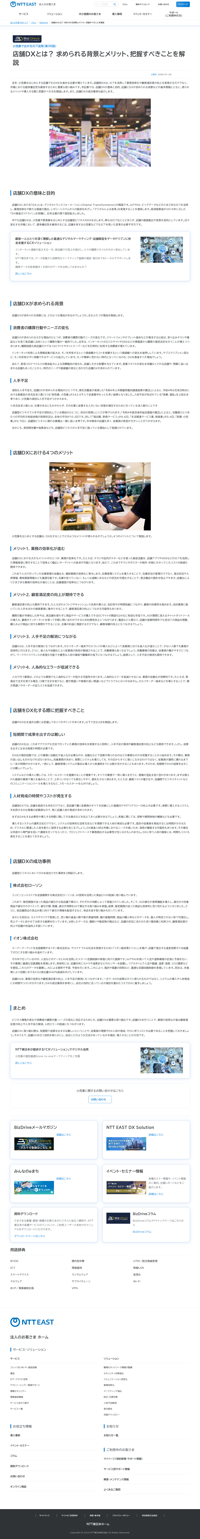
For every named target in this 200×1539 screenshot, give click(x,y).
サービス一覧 (16, 1409)
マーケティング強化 (113, 1391)
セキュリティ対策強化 (114, 1373)
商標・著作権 (95, 1515)
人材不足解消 (110, 1403)
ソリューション (111, 1358)
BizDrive (44, 22)
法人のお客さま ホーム (29, 1337)
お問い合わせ (163, 4)
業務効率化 (109, 1385)
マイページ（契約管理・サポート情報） (123, 1459)
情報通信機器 (16, 1397)
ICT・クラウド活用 (19, 1379)
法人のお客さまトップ (19, 22)
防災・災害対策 (111, 1397)
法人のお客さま (33, 4)
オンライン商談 (18, 1486)
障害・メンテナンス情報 (116, 1479)
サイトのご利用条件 (70, 1515)
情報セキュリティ (18, 1391)
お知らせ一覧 (111, 1435)
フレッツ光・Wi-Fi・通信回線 (23, 1367)
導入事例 (15, 1435)
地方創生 (108, 1409)
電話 (12, 1373)
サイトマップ (44, 1515)
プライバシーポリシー (121, 1515)
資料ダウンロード (143, 4)
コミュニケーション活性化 (116, 1379)
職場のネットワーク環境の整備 (118, 1367)
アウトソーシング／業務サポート (25, 1385)
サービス (15, 1358)
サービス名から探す (19, 1403)
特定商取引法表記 (149, 1515)
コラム (124, 4)
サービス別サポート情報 (117, 1469)
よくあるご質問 (112, 1489)
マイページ (183, 4)
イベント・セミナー (19, 1445)
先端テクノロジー (112, 1415)
